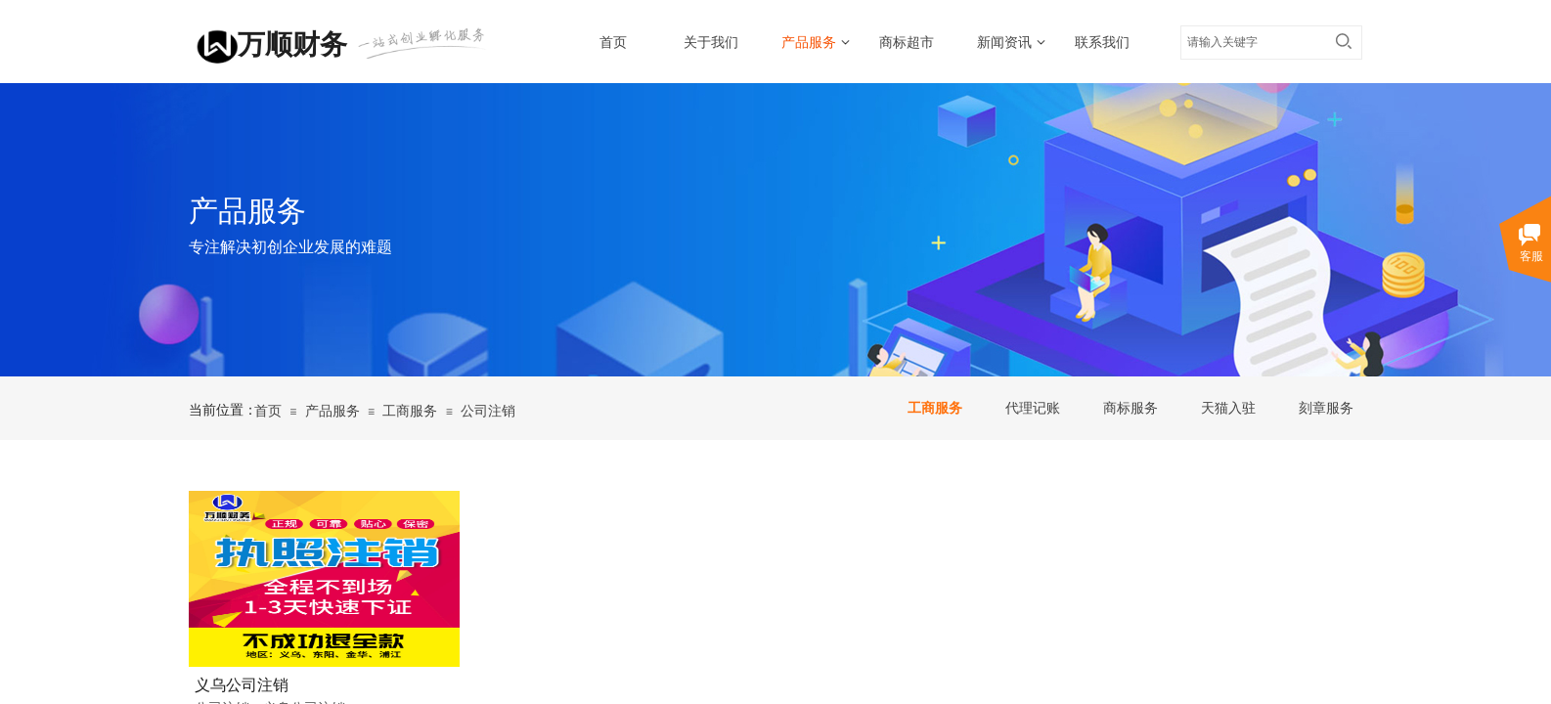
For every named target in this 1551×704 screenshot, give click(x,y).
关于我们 (711, 42)
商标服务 (1130, 408)
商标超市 (906, 42)
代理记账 (1032, 408)
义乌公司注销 (241, 685)
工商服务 (935, 408)
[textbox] (1252, 42)
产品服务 (808, 42)
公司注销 (488, 411)
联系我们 (1102, 42)
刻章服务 (1326, 408)
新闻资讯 (1004, 42)
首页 (613, 42)
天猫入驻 (1228, 408)
